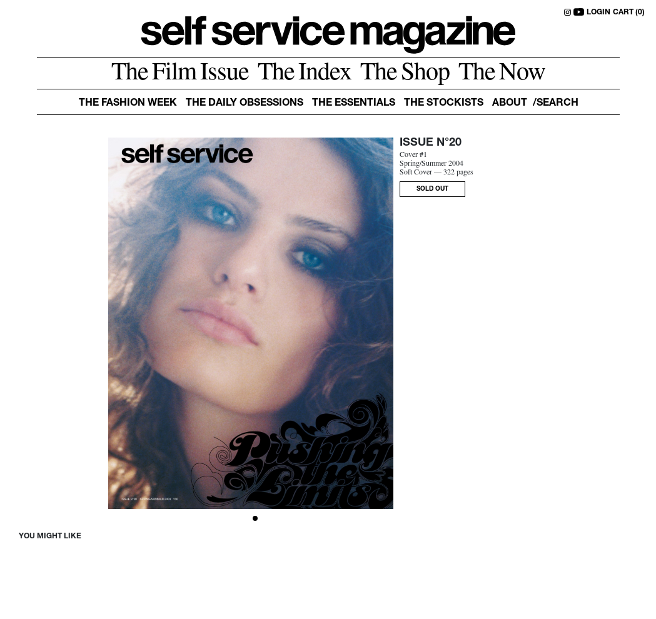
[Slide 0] (246, 518)
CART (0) (629, 12)
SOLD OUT (432, 189)
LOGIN (598, 12)
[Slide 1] (255, 518)
